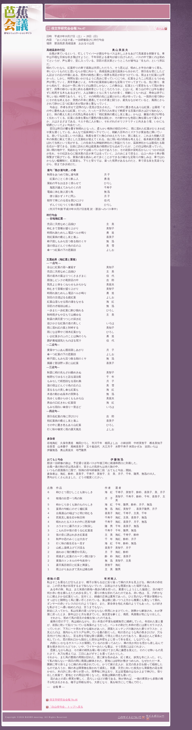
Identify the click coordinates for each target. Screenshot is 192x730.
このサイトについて (131, 717)
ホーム (161, 28)
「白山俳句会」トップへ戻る (64, 706)
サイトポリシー (155, 717)
